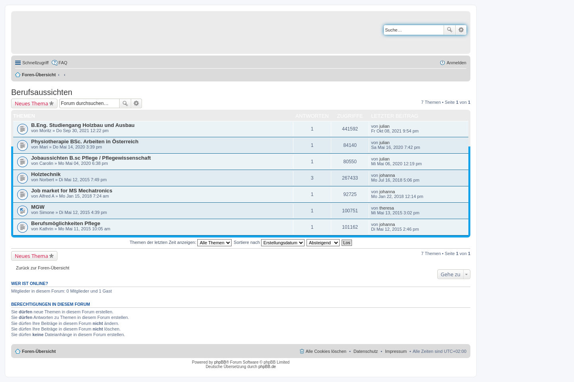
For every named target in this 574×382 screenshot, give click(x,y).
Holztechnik (46, 174)
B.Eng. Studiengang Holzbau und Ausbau (83, 125)
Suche (450, 30)
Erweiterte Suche (461, 30)
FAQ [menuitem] (63, 62)
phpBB (220, 362)
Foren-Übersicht (39, 74)
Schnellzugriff (35, 62)
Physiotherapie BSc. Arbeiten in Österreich (84, 141)
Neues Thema (31, 103)
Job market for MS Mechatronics (71, 191)
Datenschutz (366, 351)
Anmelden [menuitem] (456, 62)
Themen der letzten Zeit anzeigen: (181, 242)
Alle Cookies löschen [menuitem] (326, 351)
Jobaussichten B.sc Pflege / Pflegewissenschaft (91, 158)
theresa (386, 208)
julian (384, 126)
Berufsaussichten (41, 92)
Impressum (396, 351)
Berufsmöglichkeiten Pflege (65, 223)
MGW (38, 207)
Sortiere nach (269, 242)
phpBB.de (267, 366)
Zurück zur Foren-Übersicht (42, 267)
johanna (387, 175)
